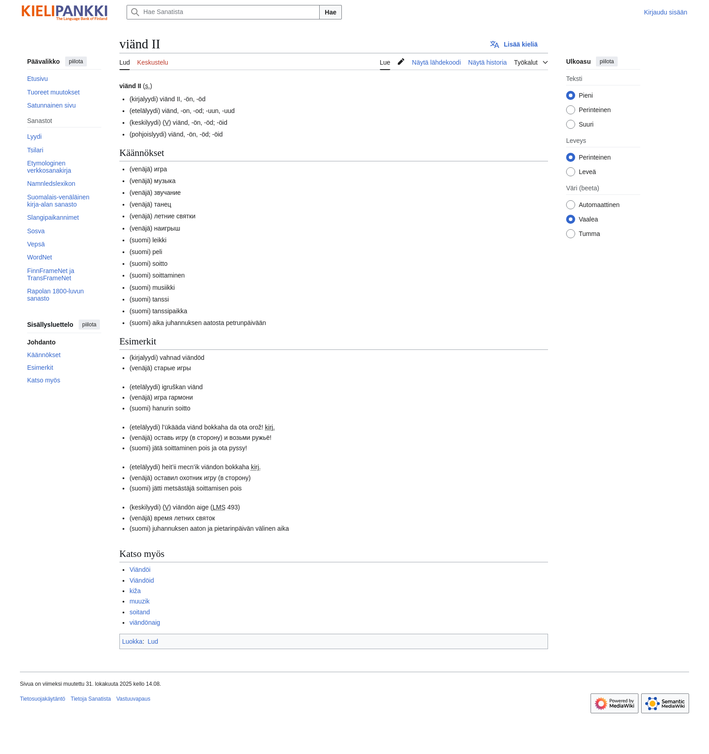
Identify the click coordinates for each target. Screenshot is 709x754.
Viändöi (139, 569)
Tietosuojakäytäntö (42, 699)
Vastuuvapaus (133, 699)
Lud (152, 641)
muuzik (139, 601)
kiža (135, 590)
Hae (330, 12)
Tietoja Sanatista (91, 699)
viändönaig (144, 622)
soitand (139, 612)
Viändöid (141, 580)
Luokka (132, 641)
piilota (76, 61)
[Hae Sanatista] (223, 12)
